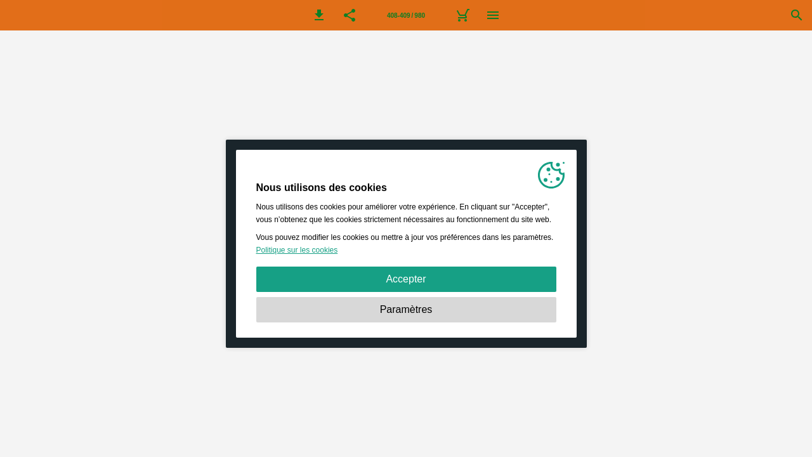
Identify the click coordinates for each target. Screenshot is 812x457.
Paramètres (406, 309)
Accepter (406, 279)
